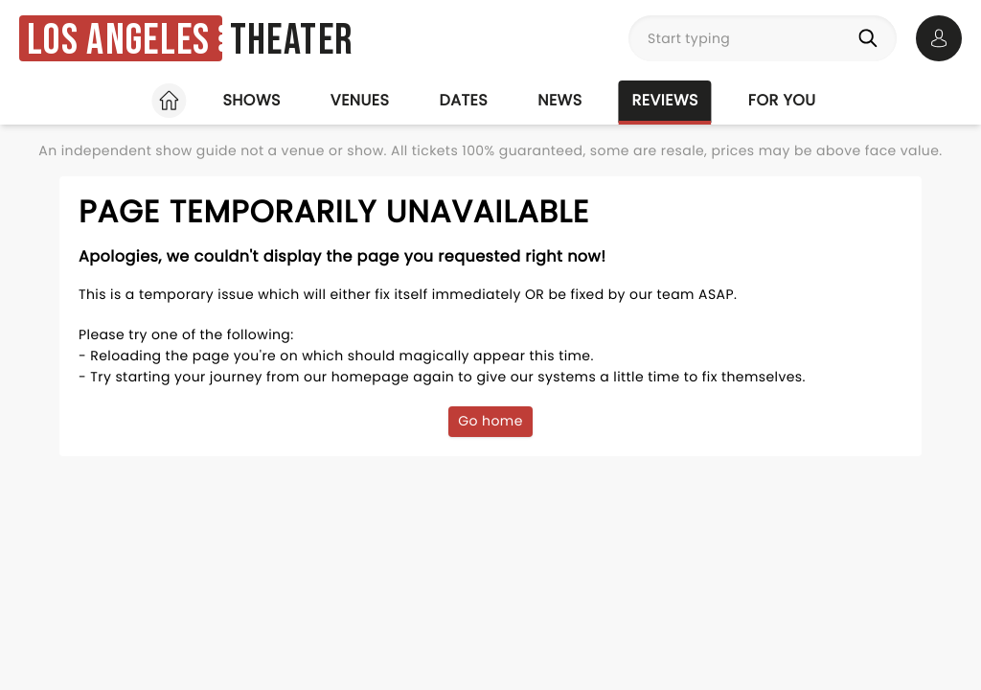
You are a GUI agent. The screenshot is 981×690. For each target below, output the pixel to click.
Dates (463, 100)
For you (782, 100)
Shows (251, 100)
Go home (490, 420)
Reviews (665, 100)
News (559, 100)
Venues (360, 100)
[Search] (872, 38)
